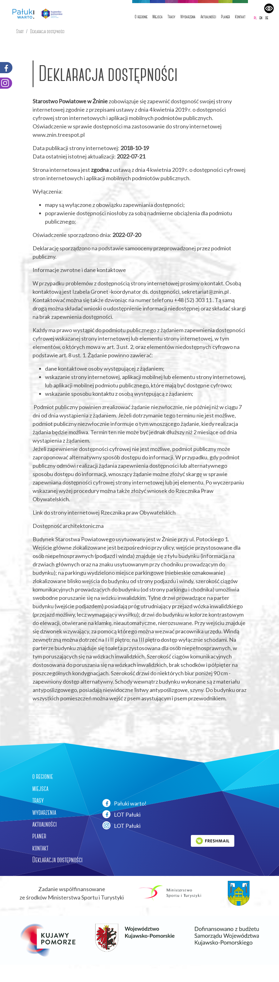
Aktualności (208, 16)
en (260, 17)
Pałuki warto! (124, 803)
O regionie (141, 16)
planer (39, 836)
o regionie (42, 776)
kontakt (40, 848)
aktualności (44, 824)
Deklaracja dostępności (47, 31)
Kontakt (240, 16)
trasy (38, 800)
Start (20, 31)
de (266, 17)
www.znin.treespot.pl (59, 134)
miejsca (40, 788)
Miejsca (157, 16)
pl (255, 17)
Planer (225, 16)
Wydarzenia (188, 16)
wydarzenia (44, 812)
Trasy (171, 16)
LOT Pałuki (121, 814)
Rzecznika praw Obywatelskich (138, 512)
